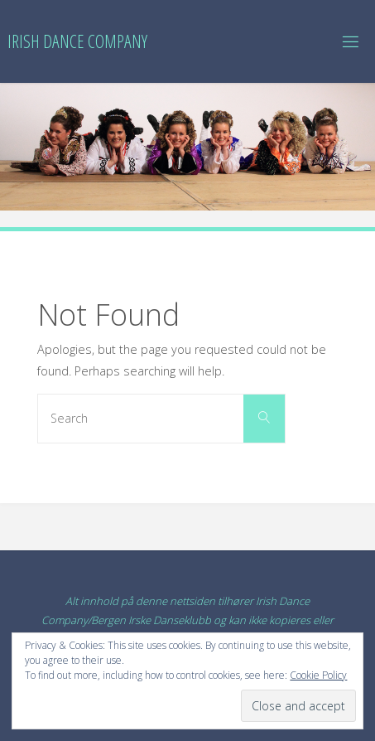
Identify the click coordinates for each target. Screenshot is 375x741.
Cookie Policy (318, 675)
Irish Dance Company (77, 41)
